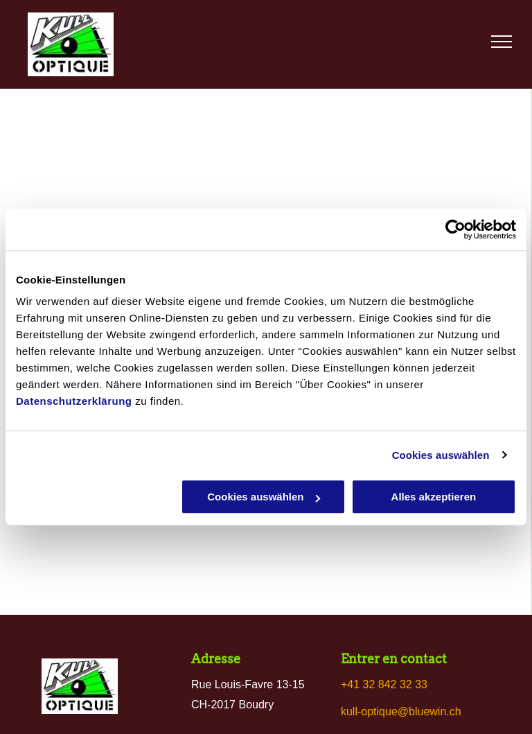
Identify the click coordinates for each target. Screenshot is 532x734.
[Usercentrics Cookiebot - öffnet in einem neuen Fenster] (455, 229)
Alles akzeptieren (434, 497)
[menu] (502, 42)
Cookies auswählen (441, 455)
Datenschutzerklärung (74, 401)
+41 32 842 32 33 (384, 684)
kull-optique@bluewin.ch (401, 711)
